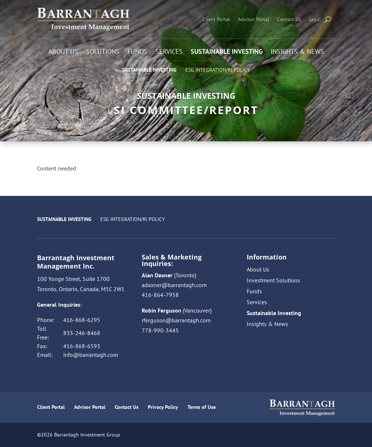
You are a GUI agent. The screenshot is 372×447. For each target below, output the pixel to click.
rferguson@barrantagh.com (176, 320)
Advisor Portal (253, 19)
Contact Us (289, 19)
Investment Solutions (273, 281)
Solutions (103, 52)
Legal (315, 19)
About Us (63, 52)
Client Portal (216, 19)
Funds (137, 52)
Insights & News (297, 52)
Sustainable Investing (227, 52)
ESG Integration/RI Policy (217, 70)
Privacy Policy (163, 407)
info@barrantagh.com (90, 354)
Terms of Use (201, 407)
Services (169, 52)
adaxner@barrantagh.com (174, 285)
